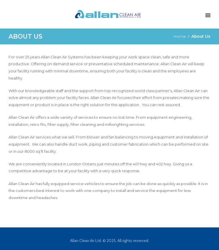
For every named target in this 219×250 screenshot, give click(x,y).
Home (179, 36)
